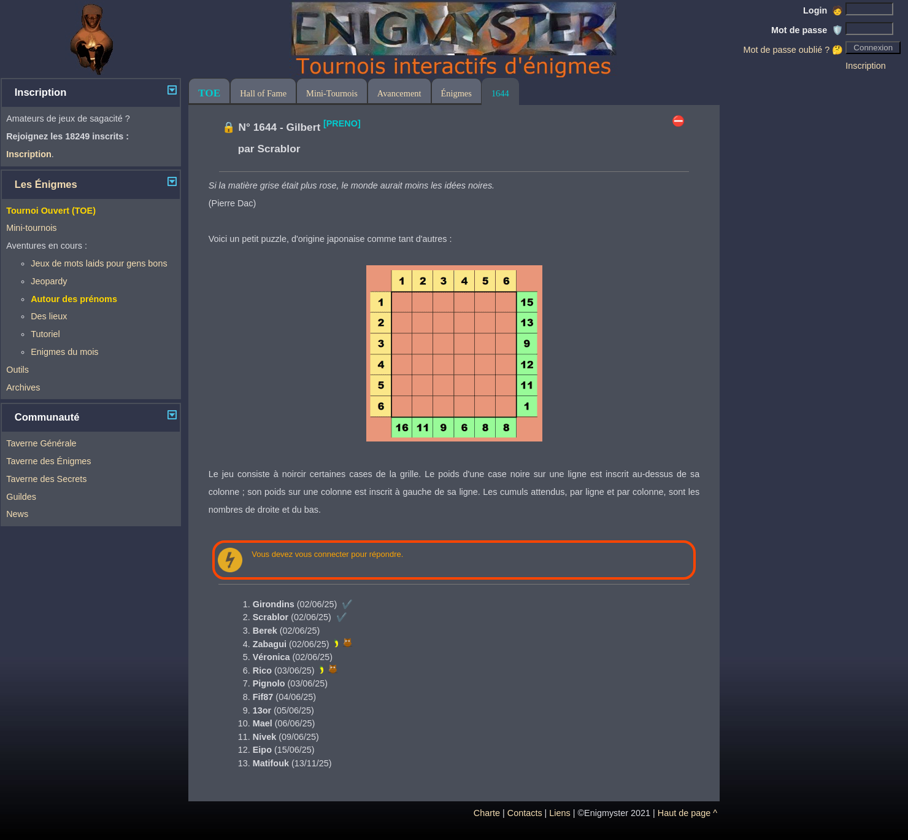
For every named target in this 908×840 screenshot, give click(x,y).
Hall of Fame (263, 93)
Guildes (21, 497)
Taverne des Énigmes (48, 461)
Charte (487, 813)
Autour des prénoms (74, 299)
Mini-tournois (31, 228)
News (17, 514)
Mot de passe (807, 30)
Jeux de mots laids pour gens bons (99, 263)
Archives (23, 387)
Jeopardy (49, 281)
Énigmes (456, 93)
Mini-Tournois (332, 93)
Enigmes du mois (64, 352)
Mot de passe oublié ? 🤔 (793, 50)
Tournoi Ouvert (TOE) (51, 211)
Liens (559, 813)
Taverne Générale (41, 443)
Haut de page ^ (687, 813)
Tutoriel (45, 334)
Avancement (399, 93)
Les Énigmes (46, 184)
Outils (17, 370)
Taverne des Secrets (46, 479)
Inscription (865, 66)
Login (823, 10)
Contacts (524, 813)
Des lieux (49, 316)
